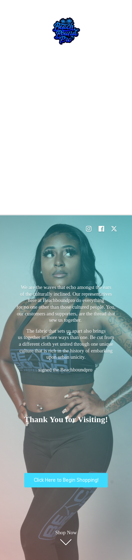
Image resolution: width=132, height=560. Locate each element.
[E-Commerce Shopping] (66, 31)
